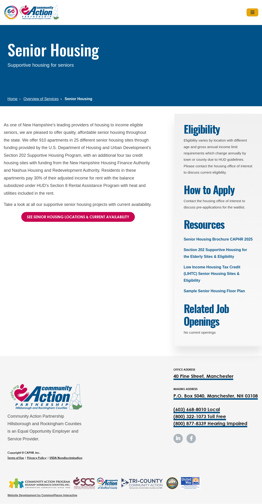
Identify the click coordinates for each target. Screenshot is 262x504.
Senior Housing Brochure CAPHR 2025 (218, 239)
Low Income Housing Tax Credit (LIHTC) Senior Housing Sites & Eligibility (212, 274)
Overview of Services (40, 99)
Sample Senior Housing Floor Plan (214, 291)
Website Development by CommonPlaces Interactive (42, 495)
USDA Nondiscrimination (66, 458)
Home (12, 99)
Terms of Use (15, 458)
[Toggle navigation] (252, 12)
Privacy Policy (37, 458)
